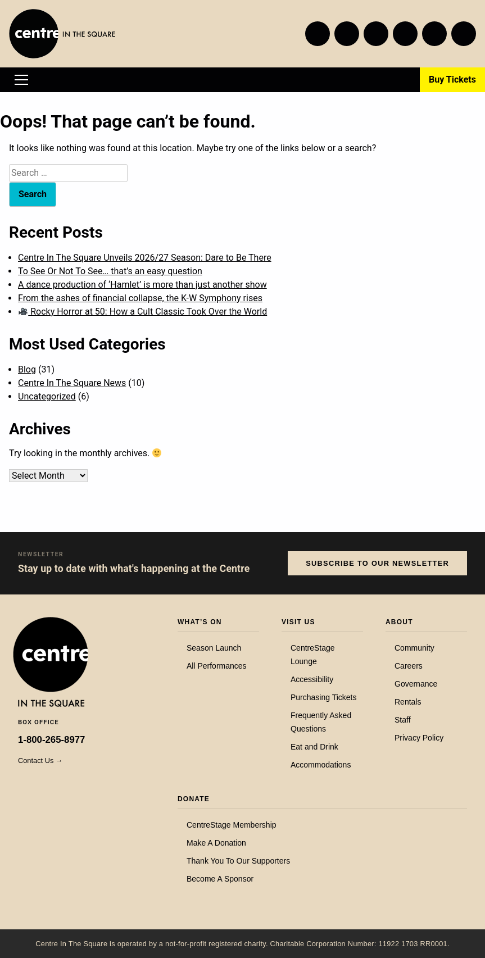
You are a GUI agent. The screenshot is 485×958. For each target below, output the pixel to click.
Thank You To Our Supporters (238, 860)
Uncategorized (47, 396)
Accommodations (321, 764)
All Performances (217, 665)
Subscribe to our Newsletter (377, 563)
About (399, 622)
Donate (194, 799)
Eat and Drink (314, 746)
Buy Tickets (452, 79)
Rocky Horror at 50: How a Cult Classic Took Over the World (143, 311)
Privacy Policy (419, 737)
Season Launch (214, 647)
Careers (409, 665)
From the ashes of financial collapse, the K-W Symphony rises (140, 298)
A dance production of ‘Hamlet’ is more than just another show (142, 284)
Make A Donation (216, 842)
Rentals (408, 701)
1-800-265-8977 (51, 739)
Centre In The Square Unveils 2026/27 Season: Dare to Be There (144, 257)
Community (414, 647)
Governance (416, 683)
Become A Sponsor (220, 878)
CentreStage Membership (232, 824)
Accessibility (312, 679)
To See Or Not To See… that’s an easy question (110, 271)
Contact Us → (40, 760)
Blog (27, 369)
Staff (403, 719)
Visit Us (298, 622)
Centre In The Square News (72, 383)
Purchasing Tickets (324, 697)
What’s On (200, 622)
